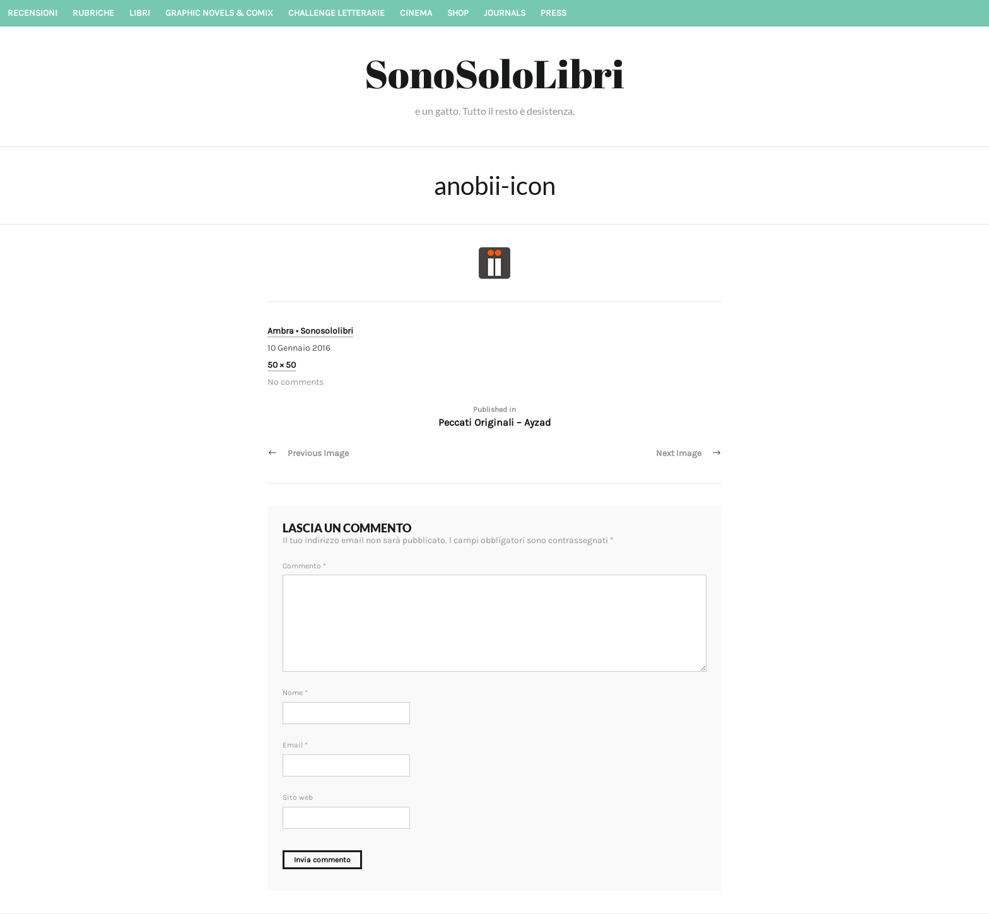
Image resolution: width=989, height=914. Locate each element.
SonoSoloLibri (494, 73)
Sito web (298, 797)
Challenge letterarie (336, 13)
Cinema (416, 13)
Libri (139, 13)
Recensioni (32, 13)
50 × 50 (281, 365)
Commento (304, 565)
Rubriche (93, 13)
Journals (504, 13)
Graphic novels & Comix (219, 13)
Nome (295, 692)
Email (295, 745)
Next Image (678, 453)
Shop (458, 13)
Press (553, 13)
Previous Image (318, 453)
